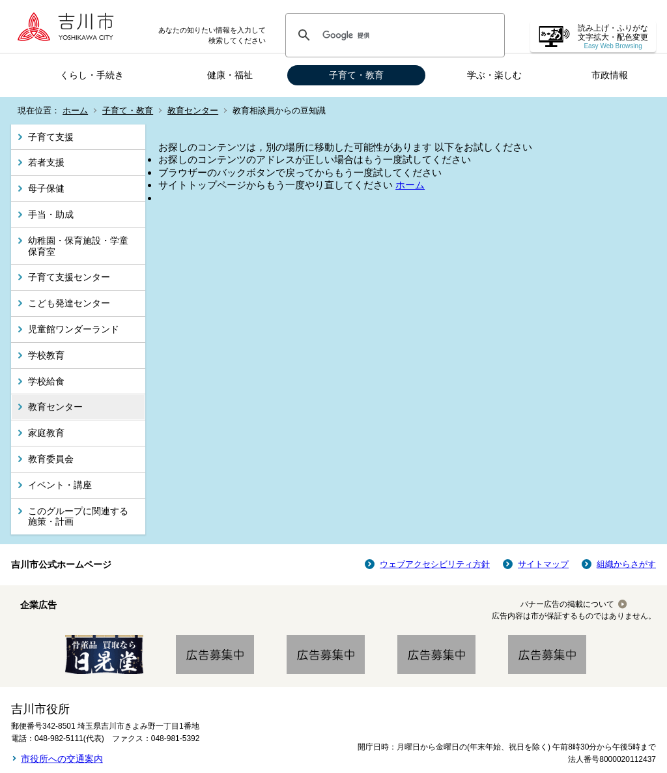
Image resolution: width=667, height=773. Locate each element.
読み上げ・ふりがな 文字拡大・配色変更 (613, 36)
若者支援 (46, 162)
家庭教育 (46, 433)
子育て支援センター (69, 277)
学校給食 (46, 381)
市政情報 (609, 75)
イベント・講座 (60, 485)
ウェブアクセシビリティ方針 (435, 564)
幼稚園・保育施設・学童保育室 (78, 246)
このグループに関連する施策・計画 (78, 516)
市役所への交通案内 (62, 758)
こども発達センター (69, 303)
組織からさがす (626, 564)
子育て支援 (51, 137)
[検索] (393, 35)
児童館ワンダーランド (73, 329)
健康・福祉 (230, 75)
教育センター (192, 110)
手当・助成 (51, 214)
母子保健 (46, 188)
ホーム (75, 110)
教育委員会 (51, 459)
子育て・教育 (356, 75)
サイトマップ (543, 564)
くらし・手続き (92, 75)
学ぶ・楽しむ (494, 75)
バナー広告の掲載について (567, 604)
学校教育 (46, 355)
